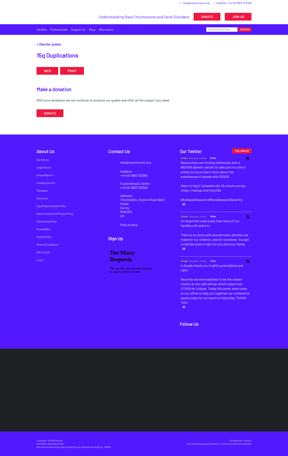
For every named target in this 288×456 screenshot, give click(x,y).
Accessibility (44, 229)
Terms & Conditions (47, 244)
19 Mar (213, 158)
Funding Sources (46, 182)
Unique (184, 158)
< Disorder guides (49, 44)
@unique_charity (197, 158)
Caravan (247, 440)
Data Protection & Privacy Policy (55, 213)
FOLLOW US (242, 150)
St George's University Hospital (236, 443)
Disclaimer (42, 190)
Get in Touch (43, 252)
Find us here (129, 225)
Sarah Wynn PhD (55, 443)
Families (42, 29)
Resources (42, 198)
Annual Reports (45, 175)
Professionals (59, 29)
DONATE (207, 17)
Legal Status (44, 167)
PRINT (72, 71)
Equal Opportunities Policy (51, 206)
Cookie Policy (44, 236)
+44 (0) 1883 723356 (239, 3)
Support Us (78, 29)
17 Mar (213, 261)
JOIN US (238, 17)
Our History (43, 159)
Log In (40, 259)
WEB (47, 71)
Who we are (106, 29)
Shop (92, 29)
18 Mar (213, 216)
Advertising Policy (47, 221)
